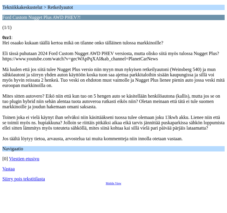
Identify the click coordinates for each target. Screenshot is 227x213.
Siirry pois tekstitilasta (23, 178)
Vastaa (8, 168)
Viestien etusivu (24, 158)
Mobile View (113, 183)
